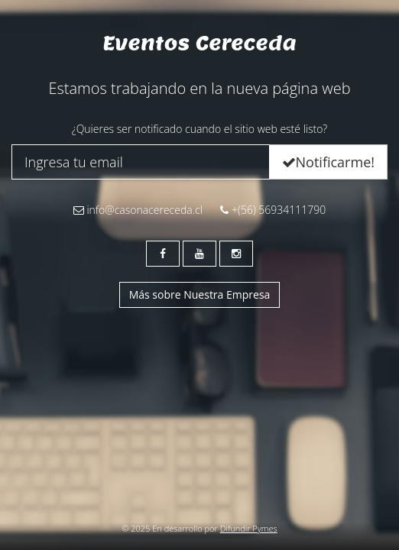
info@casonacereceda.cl (138, 209)
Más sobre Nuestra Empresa (200, 294)
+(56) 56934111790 (273, 209)
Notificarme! (328, 162)
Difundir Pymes (248, 528)
